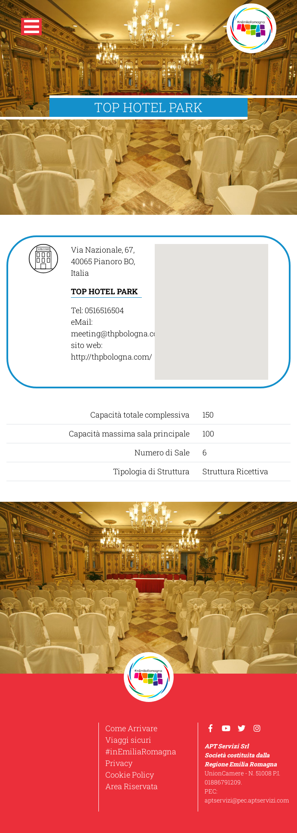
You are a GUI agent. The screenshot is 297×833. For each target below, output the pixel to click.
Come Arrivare (131, 728)
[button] (31, 28)
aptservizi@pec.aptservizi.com (247, 800)
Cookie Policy (129, 774)
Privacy (118, 763)
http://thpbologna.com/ (111, 356)
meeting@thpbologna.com (118, 333)
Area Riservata (131, 786)
